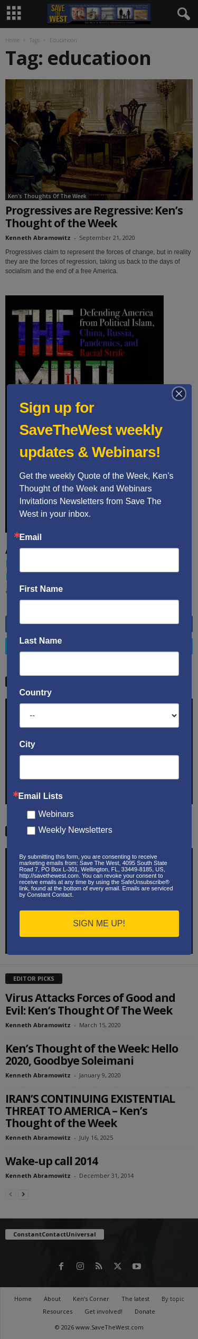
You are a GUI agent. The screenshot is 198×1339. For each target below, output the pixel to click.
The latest (135, 1299)
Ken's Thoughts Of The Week (47, 196)
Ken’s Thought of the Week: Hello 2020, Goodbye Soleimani (91, 1054)
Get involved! (103, 1311)
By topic (173, 1299)
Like (179, 624)
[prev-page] (10, 1193)
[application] (99, 751)
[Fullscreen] (179, 793)
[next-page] (23, 1193)
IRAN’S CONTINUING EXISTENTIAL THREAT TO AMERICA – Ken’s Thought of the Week (90, 1110)
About (52, 1299)
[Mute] (162, 793)
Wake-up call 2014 (51, 1161)
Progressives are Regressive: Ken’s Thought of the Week (94, 216)
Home (12, 40)
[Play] (19, 793)
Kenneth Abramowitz (38, 237)
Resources (57, 1311)
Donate (145, 1311)
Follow (173, 646)
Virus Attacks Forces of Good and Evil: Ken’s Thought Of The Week (90, 1003)
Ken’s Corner (91, 1299)
